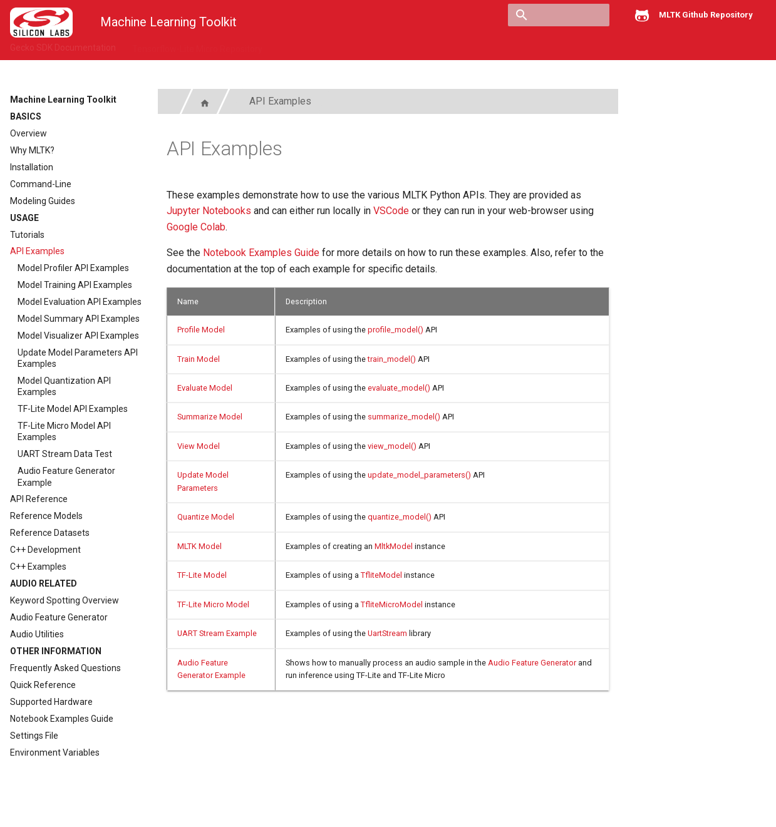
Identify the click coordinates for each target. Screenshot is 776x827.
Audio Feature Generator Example (66, 476)
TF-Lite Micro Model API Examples (64, 431)
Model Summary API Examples (79, 319)
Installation (31, 167)
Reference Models (46, 516)
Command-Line (40, 184)
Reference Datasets (50, 533)
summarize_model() (404, 416)
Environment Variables (55, 752)
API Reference (39, 499)
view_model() (392, 446)
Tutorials (27, 235)
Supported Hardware (51, 702)
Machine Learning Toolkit (63, 100)
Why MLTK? (32, 150)
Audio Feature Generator (59, 617)
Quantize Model (205, 516)
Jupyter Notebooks (209, 211)
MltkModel (394, 546)
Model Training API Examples (75, 285)
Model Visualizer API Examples (78, 336)
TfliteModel (381, 575)
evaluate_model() (399, 388)
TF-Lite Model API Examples (73, 409)
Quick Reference (43, 685)
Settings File (34, 736)
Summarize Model (209, 416)
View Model (198, 446)
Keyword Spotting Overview (64, 600)
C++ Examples (38, 567)
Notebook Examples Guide (61, 719)
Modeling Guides (42, 201)
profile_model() (395, 329)
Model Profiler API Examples (73, 268)
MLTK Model (199, 546)
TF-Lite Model (202, 575)
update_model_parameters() (419, 475)
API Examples (37, 251)
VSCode (391, 211)
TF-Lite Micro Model (213, 604)
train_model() (392, 359)
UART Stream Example (217, 633)
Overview (28, 133)
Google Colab (196, 227)
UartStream (387, 633)
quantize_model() (400, 516)
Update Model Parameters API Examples (78, 358)
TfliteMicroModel (392, 604)
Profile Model (201, 329)
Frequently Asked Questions (65, 668)
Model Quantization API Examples (64, 386)
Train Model (198, 359)
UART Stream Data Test (65, 454)
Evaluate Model (204, 388)
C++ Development (45, 550)
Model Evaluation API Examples (80, 302)
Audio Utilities (37, 634)
